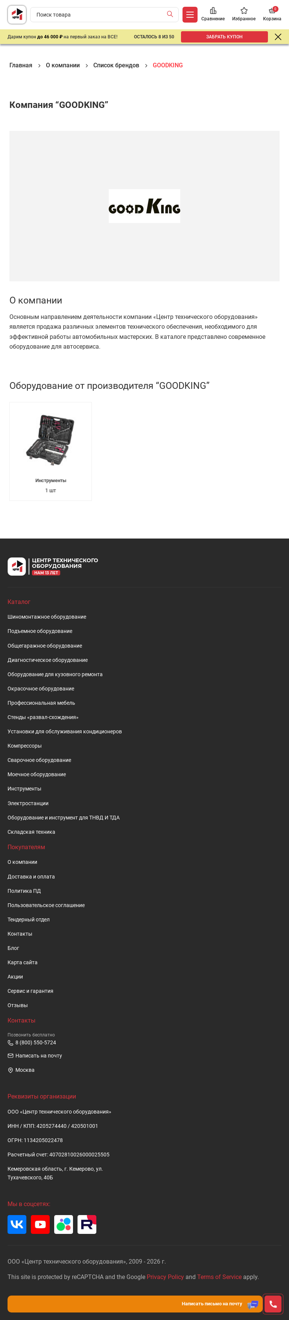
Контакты (20, 934)
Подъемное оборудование (40, 631)
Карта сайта (23, 962)
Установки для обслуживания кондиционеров (65, 731)
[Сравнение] (213, 15)
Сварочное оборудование (39, 760)
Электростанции (28, 803)
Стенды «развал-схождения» (43, 717)
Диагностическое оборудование (48, 660)
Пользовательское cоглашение (46, 905)
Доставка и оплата (31, 877)
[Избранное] (244, 15)
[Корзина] (272, 15)
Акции (15, 977)
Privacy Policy (165, 1277)
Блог (13, 948)
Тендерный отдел (29, 919)
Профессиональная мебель (41, 703)
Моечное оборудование (37, 774)
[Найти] (172, 14)
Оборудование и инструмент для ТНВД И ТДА (64, 818)
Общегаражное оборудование (45, 646)
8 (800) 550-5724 (32, 1043)
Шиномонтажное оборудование (47, 617)
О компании (22, 862)
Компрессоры (25, 746)
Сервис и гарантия (30, 991)
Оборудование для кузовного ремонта (55, 674)
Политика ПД (24, 891)
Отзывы (18, 1005)
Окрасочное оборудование (41, 689)
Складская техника (31, 832)
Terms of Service (219, 1277)
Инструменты (24, 789)
